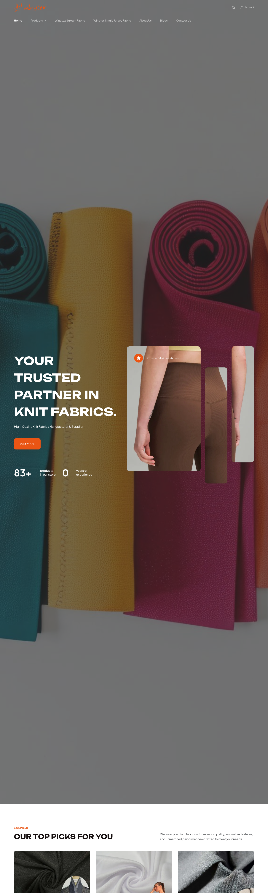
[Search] (233, 7)
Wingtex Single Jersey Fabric (112, 20)
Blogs (164, 20)
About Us (145, 20)
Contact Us (183, 20)
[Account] (247, 7)
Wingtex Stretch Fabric (70, 20)
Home (18, 20)
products (39, 20)
